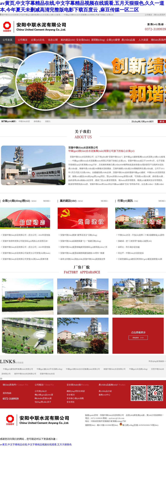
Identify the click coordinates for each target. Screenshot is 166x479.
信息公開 (53, 40)
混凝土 (48, 121)
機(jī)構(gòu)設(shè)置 (44, 395)
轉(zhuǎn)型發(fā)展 (43, 398)
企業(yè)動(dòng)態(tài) (19, 200)
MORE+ (47, 201)
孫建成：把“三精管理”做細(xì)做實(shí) (135, 241)
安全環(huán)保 (83, 41)
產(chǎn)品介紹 (105, 391)
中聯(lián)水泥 (24, 121)
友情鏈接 (12, 363)
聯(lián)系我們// (10, 385)
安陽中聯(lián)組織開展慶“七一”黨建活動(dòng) (80, 241)
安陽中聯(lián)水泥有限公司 (117, 149)
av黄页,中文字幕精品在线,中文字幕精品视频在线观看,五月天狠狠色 (36, 444)
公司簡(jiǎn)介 (41, 391)
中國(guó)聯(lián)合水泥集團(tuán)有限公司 (83, 369)
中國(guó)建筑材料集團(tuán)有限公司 (18, 369)
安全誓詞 (71, 395)
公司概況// (39, 385)
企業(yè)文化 (38, 40)
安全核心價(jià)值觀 (75, 398)
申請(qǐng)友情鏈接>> (157, 361)
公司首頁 (7, 40)
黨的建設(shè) (68, 40)
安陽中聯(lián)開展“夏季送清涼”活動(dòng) (78, 235)
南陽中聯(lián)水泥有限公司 (115, 369)
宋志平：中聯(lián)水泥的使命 (131, 253)
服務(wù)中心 (104, 395)
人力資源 (143, 40)
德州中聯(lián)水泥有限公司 (25, 374)
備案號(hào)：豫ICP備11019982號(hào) (101, 425)
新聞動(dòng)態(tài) (98, 41)
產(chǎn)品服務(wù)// (108, 385)
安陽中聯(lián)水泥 (47, 374)
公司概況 (148, 15)
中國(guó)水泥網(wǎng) (138, 369)
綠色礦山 (37, 121)
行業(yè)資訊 (128, 200)
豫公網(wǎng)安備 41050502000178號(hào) (138, 425)
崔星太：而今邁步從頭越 (129, 247)
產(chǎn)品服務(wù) (128, 41)
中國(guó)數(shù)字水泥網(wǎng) (49, 369)
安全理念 (71, 402)
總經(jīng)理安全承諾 (76, 391)
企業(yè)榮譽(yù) (113, 41)
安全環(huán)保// (74, 385)
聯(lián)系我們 (159, 15)
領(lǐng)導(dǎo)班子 (43, 402)
